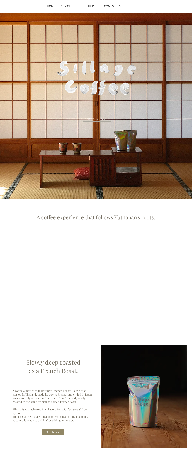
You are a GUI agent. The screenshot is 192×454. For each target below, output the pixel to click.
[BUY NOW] (97, 119)
